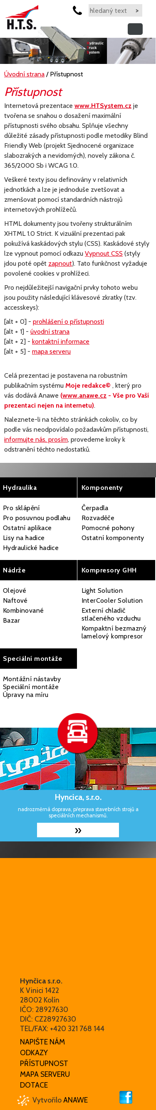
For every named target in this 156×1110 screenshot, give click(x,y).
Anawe (75, 1099)
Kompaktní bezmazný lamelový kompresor (114, 632)
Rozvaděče (98, 518)
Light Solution (102, 590)
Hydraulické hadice (31, 548)
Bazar (11, 620)
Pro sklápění (21, 508)
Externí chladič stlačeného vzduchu (111, 614)
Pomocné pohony (108, 528)
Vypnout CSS (104, 253)
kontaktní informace (60, 341)
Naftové (15, 600)
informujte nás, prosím (36, 439)
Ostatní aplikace (27, 528)
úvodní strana (49, 331)
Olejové (15, 590)
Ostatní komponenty (113, 538)
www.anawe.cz (84, 395)
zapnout (60, 263)
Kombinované (23, 610)
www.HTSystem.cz (102, 106)
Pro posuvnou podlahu (36, 518)
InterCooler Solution (112, 600)
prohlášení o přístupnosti (68, 321)
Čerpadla (95, 508)
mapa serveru (51, 351)
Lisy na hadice (24, 538)
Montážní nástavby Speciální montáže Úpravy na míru (32, 687)
